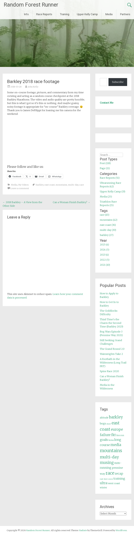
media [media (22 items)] (115, 444)
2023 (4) (104, 254)
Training (64, 14)
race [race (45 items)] (110, 473)
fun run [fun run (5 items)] (120, 435)
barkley (40, 184)
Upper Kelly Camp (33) (112, 191)
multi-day (73, 184)
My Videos (23, 184)
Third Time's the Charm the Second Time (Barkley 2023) (111, 323)
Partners (125, 14)
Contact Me (106, 102)
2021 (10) (105, 264)
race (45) (104, 214)
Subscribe (118, 81)
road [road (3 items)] (101, 479)
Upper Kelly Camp (87, 14)
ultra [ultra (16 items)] (103, 483)
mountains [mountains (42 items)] (111, 450)
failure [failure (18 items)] (105, 435)
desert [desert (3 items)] (109, 424)
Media (109, 14)
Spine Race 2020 (109, 371)
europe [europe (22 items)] (117, 429)
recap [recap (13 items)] (119, 474)
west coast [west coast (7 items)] (114, 483)
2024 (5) (104, 249)
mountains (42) (108, 219)
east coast (49, 184)
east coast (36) (108, 224)
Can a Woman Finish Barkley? (71, 202)
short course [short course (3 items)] (108, 479)
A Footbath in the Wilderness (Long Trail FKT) (113, 363)
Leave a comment (19, 188)
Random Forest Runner (31, 5)
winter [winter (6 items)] (103, 487)
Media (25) (106, 196)
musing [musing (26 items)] (107, 462)
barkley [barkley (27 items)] (116, 417)
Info (26, 14)
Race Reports (44, 14)
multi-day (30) (108, 229)
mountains (61, 184)
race (81, 184)
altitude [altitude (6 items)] (104, 417)
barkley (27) (106, 235)
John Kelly (33, 86)
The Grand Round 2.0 (112, 348)
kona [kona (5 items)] (111, 440)
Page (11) (105, 168)
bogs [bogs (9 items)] (103, 423)
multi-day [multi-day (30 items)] (109, 457)
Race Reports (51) (110, 177)
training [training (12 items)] (119, 478)
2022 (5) (104, 259)
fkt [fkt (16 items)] (113, 435)
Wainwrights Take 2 (111, 353)
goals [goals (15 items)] (104, 440)
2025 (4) (104, 244)
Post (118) (105, 163)
